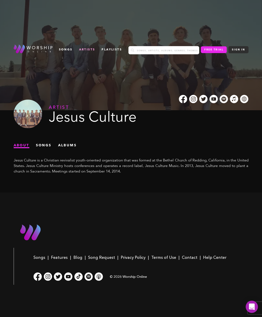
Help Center (215, 257)
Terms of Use (163, 257)
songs (66, 49)
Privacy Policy (133, 257)
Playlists (112, 49)
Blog (77, 257)
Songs (39, 257)
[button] (252, 307)
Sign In (238, 50)
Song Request (101, 257)
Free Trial (213, 50)
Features (59, 257)
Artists (87, 49)
